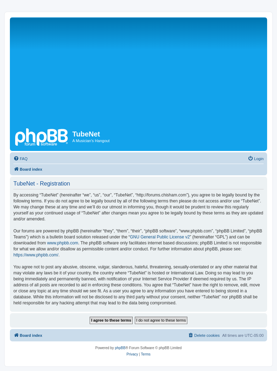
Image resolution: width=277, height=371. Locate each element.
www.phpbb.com (62, 243)
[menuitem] (20, 158)
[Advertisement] (144, 72)
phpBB (120, 348)
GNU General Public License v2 (159, 237)
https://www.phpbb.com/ (35, 255)
